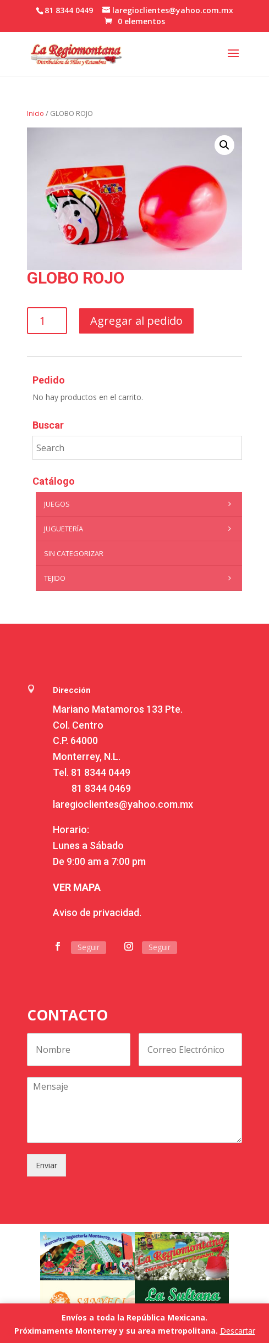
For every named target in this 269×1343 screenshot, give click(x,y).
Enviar (46, 1165)
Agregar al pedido (136, 320)
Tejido (140, 578)
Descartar (237, 1330)
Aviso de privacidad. (97, 912)
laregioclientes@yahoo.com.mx (123, 804)
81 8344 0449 (100, 772)
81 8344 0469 (101, 788)
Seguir (89, 947)
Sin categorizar (73, 553)
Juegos (140, 503)
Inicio (35, 113)
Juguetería (140, 528)
